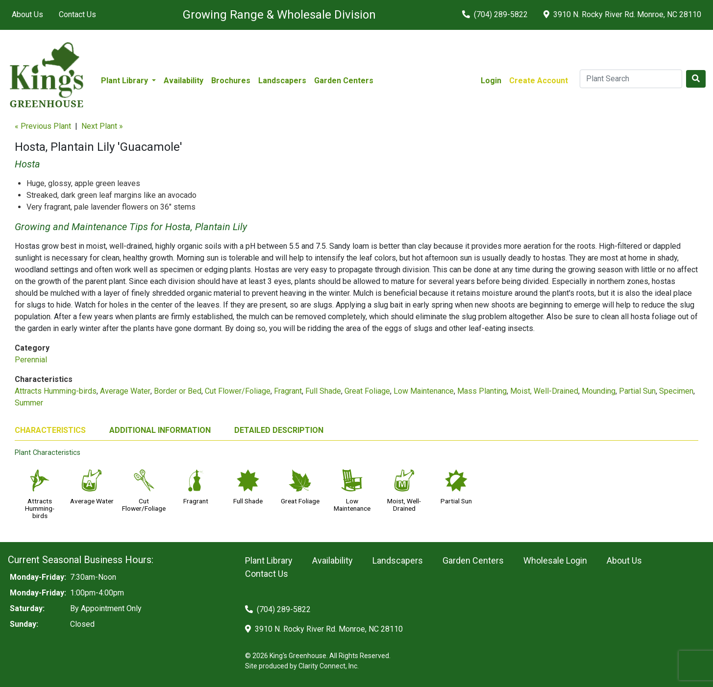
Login (491, 80)
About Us (27, 14)
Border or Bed (177, 391)
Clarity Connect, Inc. (328, 666)
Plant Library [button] (125, 80)
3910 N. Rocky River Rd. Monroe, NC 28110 (622, 14)
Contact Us (77, 14)
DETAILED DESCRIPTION (278, 430)
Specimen (676, 391)
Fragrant (288, 391)
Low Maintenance (423, 391)
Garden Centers (343, 80)
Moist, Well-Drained (544, 391)
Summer (29, 402)
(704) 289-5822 (495, 14)
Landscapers (282, 80)
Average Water (125, 391)
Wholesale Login (555, 560)
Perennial (31, 359)
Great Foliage (367, 391)
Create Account (538, 80)
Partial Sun (637, 391)
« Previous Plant (43, 126)
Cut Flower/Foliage (237, 391)
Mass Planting (482, 391)
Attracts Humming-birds (56, 391)
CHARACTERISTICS (50, 430)
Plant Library (269, 560)
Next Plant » (102, 126)
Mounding (598, 391)
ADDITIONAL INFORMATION (160, 430)
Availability (183, 80)
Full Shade (323, 391)
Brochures (230, 80)
